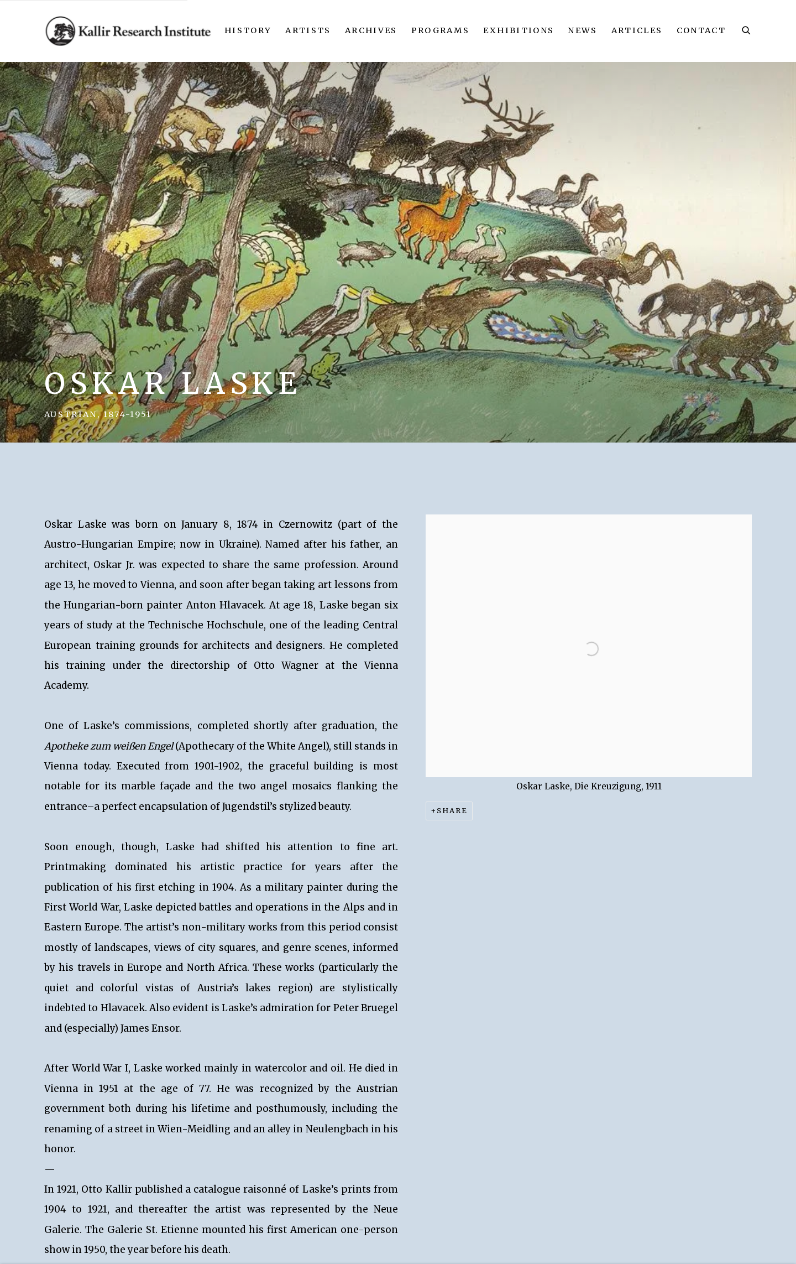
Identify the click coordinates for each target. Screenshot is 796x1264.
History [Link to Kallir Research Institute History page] (247, 30)
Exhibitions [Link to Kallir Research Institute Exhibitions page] (518, 30)
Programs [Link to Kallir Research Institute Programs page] (440, 30)
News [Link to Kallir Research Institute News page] (582, 30)
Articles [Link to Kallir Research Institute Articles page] (637, 30)
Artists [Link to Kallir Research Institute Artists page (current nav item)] (308, 30)
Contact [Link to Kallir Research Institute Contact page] (701, 30)
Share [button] (452, 810)
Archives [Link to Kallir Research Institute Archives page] (371, 30)
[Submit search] (747, 29)
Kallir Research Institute (128, 30)
